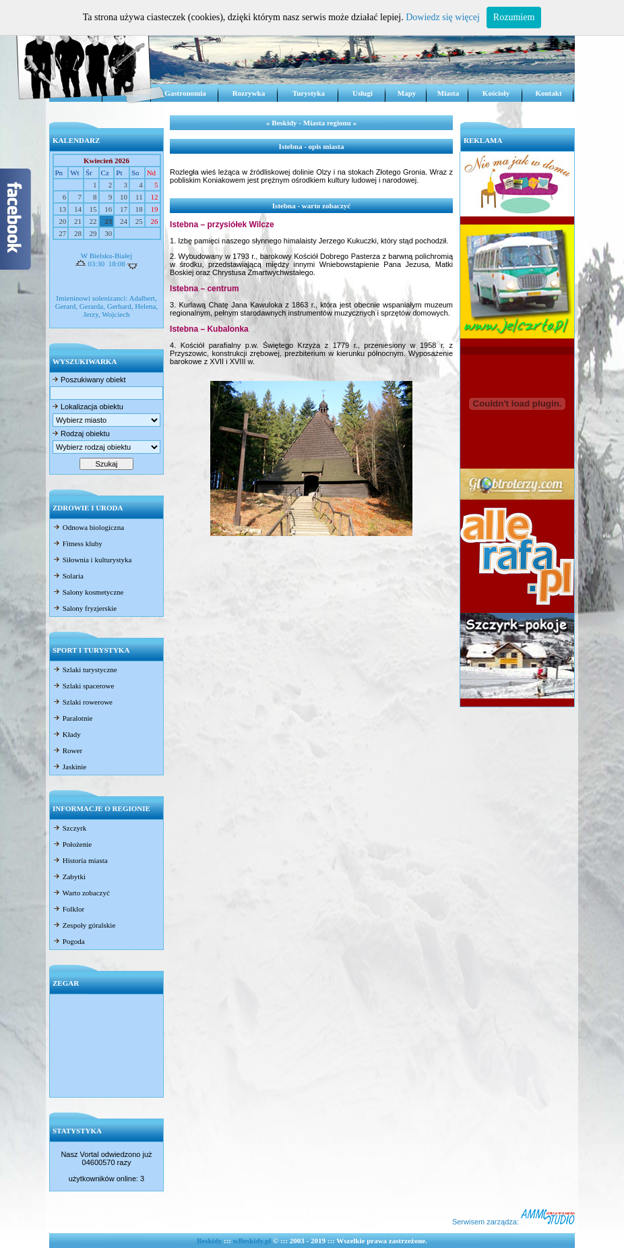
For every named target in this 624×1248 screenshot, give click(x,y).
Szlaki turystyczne (85, 669)
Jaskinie (69, 767)
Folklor (68, 909)
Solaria (68, 576)
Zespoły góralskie (84, 925)
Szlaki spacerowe (83, 686)
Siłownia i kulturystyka (92, 560)
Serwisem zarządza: (513, 1222)
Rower (67, 750)
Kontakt (548, 93)
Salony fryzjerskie (85, 608)
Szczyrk (69, 828)
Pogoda (69, 941)
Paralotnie (72, 718)
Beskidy (209, 1241)
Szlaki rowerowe (83, 702)
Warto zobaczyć (81, 893)
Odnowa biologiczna (88, 527)
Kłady (67, 734)
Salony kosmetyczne (88, 592)
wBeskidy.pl (252, 1241)
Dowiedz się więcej (443, 17)
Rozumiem (513, 17)
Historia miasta (80, 860)
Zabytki (69, 876)
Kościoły (495, 93)
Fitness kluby (77, 543)
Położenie (72, 844)
